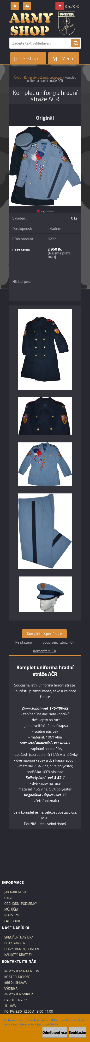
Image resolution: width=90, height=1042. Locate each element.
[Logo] (42, 24)
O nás (8, 898)
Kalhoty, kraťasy (18, 954)
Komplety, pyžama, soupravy (43, 77)
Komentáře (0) (44, 651)
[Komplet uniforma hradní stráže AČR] (45, 128)
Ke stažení (23, 642)
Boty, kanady (14, 943)
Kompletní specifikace (44, 633)
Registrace (13, 915)
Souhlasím (77, 1032)
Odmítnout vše (54, 1032)
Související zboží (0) (57, 642)
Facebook (12, 921)
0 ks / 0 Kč (72, 6)
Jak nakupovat (16, 892)
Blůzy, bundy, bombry (22, 949)
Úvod (17, 77)
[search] (75, 43)
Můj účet (11, 909)
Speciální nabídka (18, 937)
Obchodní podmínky (20, 903)
